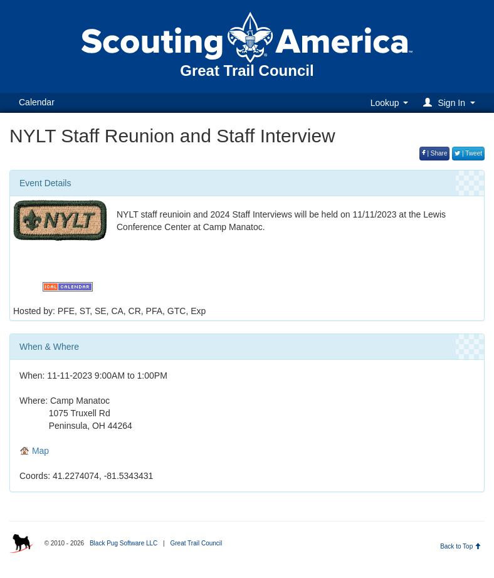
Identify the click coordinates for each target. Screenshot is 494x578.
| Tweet (468, 153)
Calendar (37, 102)
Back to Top (460, 546)
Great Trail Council (196, 543)
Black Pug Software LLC (123, 543)
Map (34, 451)
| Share (435, 153)
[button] (451, 102)
